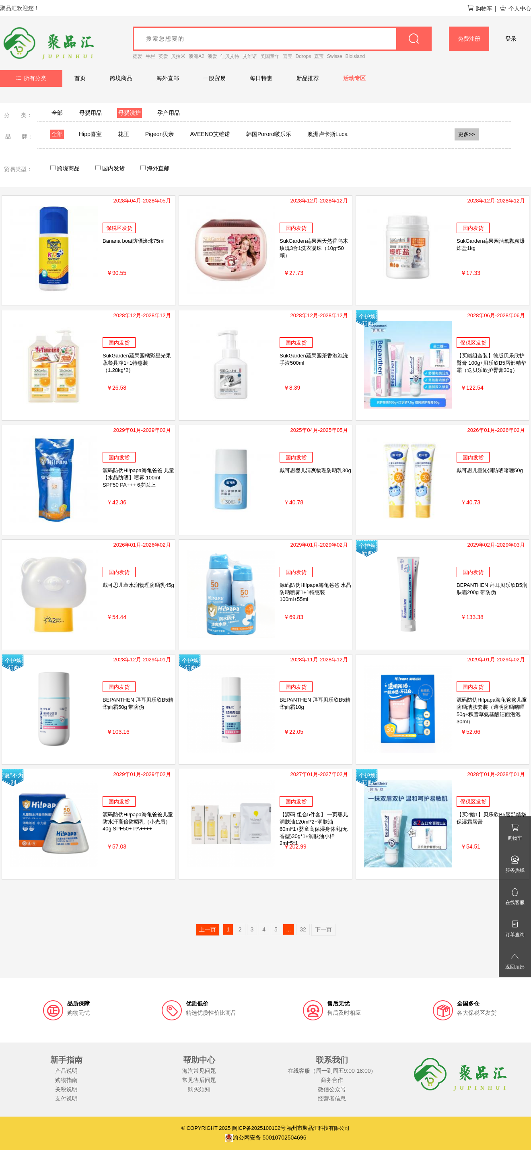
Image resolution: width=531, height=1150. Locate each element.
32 (303, 929)
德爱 (137, 56)
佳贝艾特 (229, 56)
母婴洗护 (129, 112)
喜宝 (287, 56)
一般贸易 (214, 78)
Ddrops (303, 56)
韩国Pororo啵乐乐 (268, 134)
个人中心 (515, 8)
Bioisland (355, 56)
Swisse (334, 56)
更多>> (466, 134)
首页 (80, 78)
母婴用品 (90, 112)
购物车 (479, 8)
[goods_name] (282, 39)
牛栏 (150, 56)
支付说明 (66, 1098)
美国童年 (270, 56)
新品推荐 (307, 78)
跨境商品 (121, 78)
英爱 (163, 56)
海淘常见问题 (199, 1070)
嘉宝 (319, 56)
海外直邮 (167, 78)
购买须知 (199, 1089)
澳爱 (212, 56)
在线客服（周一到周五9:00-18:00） (332, 1070)
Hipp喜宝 (90, 134)
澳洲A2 (196, 56)
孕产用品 (168, 112)
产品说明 (66, 1070)
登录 (511, 38)
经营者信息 (332, 1098)
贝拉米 (178, 56)
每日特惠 (261, 78)
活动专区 (354, 78)
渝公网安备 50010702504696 (266, 1137)
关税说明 (66, 1089)
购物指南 (66, 1080)
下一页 (323, 929)
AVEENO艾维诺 (210, 134)
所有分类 (31, 78)
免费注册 (469, 38)
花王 (123, 134)
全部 (57, 112)
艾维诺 (250, 56)
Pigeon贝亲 (159, 134)
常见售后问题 (199, 1080)
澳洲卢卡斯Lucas (328, 134)
